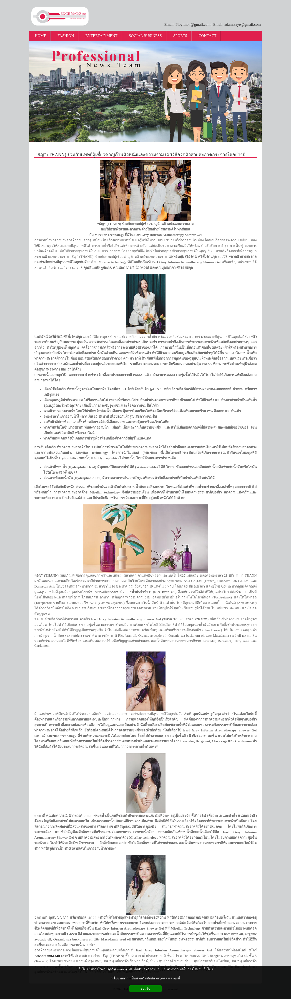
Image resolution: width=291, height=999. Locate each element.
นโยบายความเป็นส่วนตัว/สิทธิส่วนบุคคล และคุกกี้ (145, 978)
